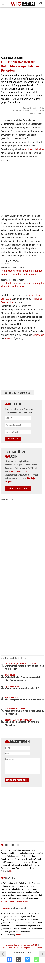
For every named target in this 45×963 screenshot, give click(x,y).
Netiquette (18, 947)
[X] (23, 960)
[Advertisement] (22, 31)
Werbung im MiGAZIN (29, 945)
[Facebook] (14, 960)
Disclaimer (39, 947)
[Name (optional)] (18, 432)
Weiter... (19, 934)
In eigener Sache (12, 945)
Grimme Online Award (18, 471)
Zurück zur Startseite (17, 392)
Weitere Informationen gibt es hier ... (15, 901)
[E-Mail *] (18, 418)
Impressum (28, 947)
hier (10, 871)
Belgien (8, 338)
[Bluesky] (32, 960)
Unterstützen (7, 947)
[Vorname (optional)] (18, 425)
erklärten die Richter (34, 149)
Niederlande (38, 334)
